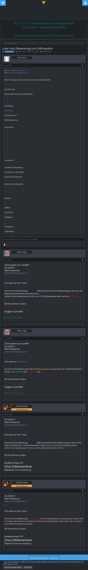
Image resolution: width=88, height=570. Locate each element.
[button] (3, 3)
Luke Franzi (22, 51)
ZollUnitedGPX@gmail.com (16, 273)
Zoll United (9, 110)
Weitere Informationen (12, 567)
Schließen (28, 567)
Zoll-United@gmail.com (16, 70)
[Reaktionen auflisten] (6, 244)
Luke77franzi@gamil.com (18, 73)
